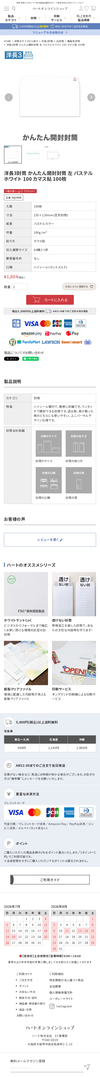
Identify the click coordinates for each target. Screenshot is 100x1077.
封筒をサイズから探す (26, 41)
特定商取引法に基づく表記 (66, 980)
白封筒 (60, 41)
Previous (9, 97)
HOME (7, 41)
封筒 (37, 398)
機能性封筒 (73, 41)
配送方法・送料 (28, 998)
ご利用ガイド (24, 974)
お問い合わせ (25, 1015)
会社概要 (55, 986)
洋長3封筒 (47, 41)
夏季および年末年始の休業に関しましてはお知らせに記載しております (50, 962)
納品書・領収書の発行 (32, 1003)
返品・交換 (25, 1009)
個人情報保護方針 (61, 992)
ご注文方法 (26, 980)
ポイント (24, 986)
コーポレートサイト (61, 999)
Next (91, 97)
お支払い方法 (27, 992)
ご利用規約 (56, 974)
